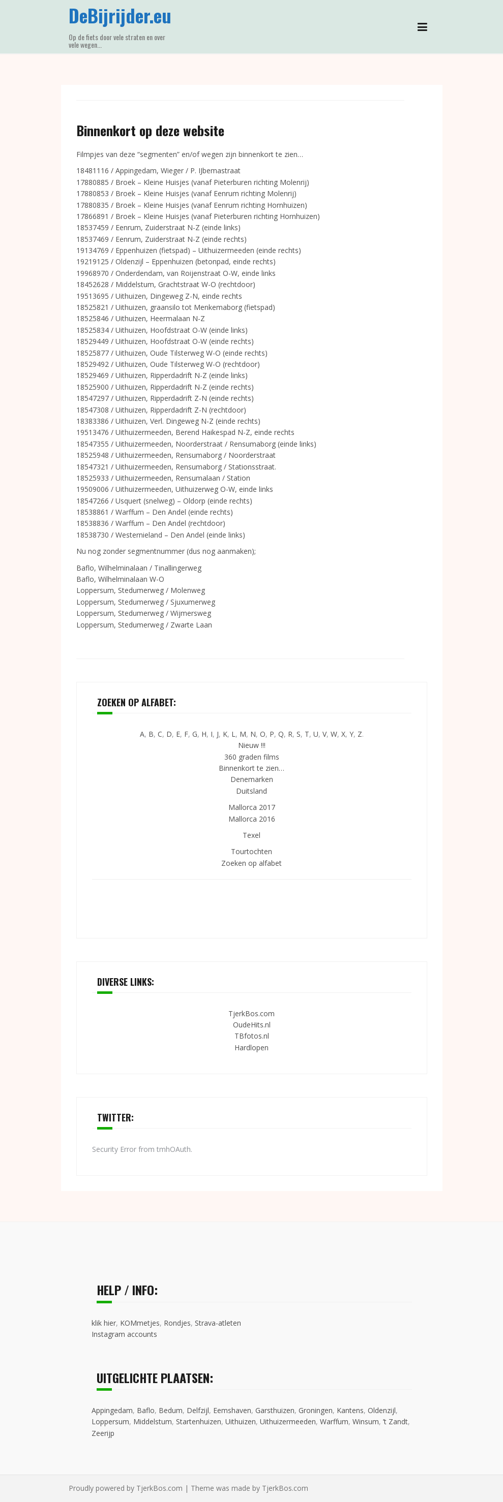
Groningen (316, 1410)
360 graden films (251, 757)
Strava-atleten (218, 1323)
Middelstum (152, 1421)
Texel (251, 835)
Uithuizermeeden (288, 1421)
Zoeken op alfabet (251, 863)
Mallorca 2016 (251, 819)
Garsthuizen (274, 1410)
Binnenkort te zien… (251, 768)
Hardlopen (251, 1047)
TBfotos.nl (251, 1036)
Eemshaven (232, 1410)
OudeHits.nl (252, 1024)
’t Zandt (395, 1421)
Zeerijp (103, 1433)
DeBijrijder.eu (120, 15)
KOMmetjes (140, 1323)
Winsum (365, 1421)
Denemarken (251, 779)
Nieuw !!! (251, 745)
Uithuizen (240, 1421)
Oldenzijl (382, 1410)
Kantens (350, 1410)
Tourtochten (251, 851)
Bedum (171, 1410)
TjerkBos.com (251, 1013)
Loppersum (110, 1421)
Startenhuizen (198, 1421)
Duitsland (251, 791)
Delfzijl (198, 1410)
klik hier (104, 1323)
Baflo (146, 1410)
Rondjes (177, 1323)
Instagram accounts (124, 1334)
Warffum (334, 1421)
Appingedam (112, 1410)
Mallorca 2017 (251, 807)
